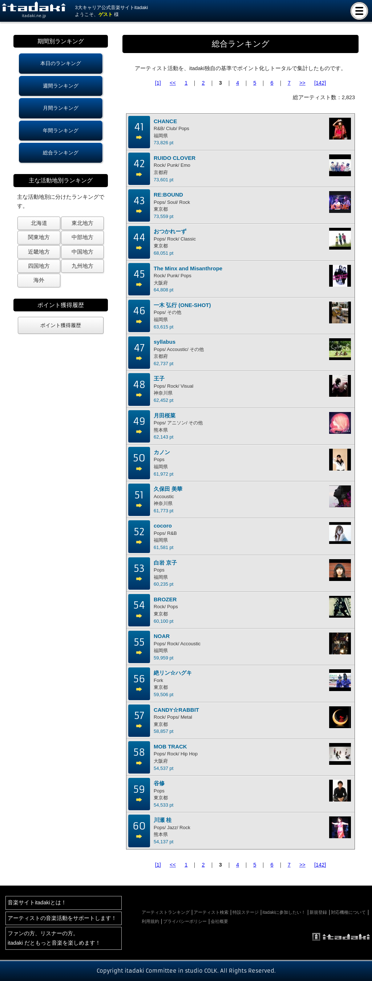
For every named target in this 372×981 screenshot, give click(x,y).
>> (302, 83)
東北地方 (82, 223)
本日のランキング (60, 63)
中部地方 (82, 237)
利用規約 (150, 921)
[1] (158, 83)
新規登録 (318, 912)
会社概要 (219, 921)
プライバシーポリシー (185, 921)
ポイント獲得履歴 (60, 325)
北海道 (39, 223)
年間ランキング (60, 130)
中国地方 (82, 252)
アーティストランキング (166, 912)
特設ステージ (245, 912)
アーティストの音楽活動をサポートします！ (62, 918)
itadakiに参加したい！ (284, 912)
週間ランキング (60, 86)
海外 (38, 280)
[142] (320, 83)
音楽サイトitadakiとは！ (37, 902)
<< (173, 83)
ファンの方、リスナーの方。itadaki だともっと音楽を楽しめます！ (54, 937)
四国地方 (39, 266)
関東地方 (39, 237)
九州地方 (82, 266)
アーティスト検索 (211, 912)
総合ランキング (60, 153)
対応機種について (348, 912)
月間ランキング (60, 108)
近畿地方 (39, 252)
